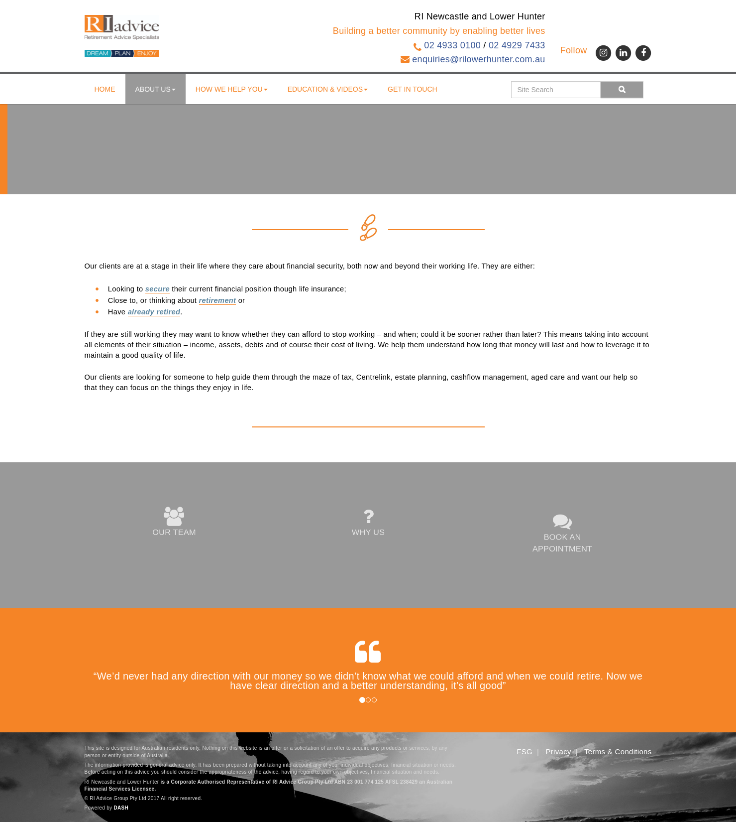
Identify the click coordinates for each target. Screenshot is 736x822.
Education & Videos (328, 89)
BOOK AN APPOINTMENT (562, 532)
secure (157, 289)
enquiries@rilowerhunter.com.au (478, 59)
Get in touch (412, 89)
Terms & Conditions (617, 751)
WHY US (368, 522)
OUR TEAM (174, 522)
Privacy (558, 751)
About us (155, 89)
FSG (524, 751)
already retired (154, 312)
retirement (217, 300)
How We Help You (232, 89)
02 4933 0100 (452, 45)
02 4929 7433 (517, 45)
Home (105, 89)
